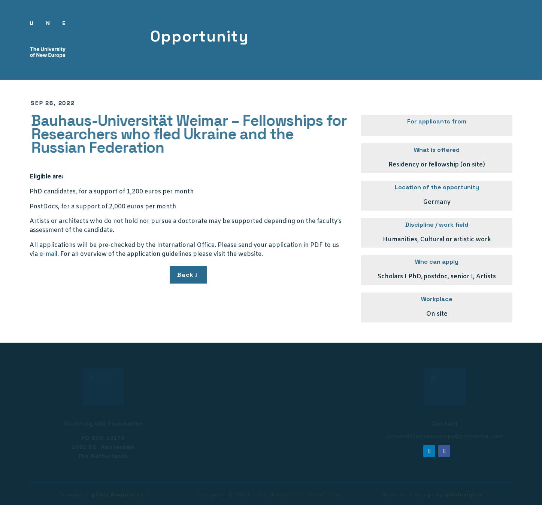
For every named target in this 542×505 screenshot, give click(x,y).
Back (185, 275)
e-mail (48, 254)
